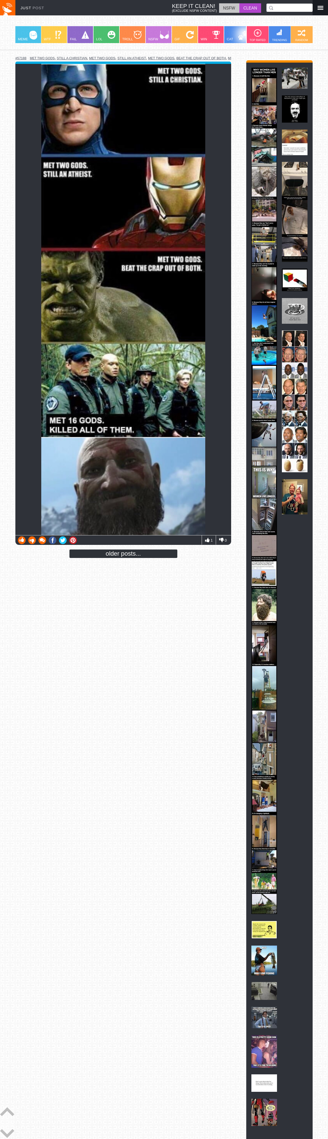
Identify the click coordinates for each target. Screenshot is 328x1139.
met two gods (42, 58)
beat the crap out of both (201, 58)
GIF (184, 36)
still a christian (72, 58)
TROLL (131, 36)
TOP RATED (258, 35)
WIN (210, 36)
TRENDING (279, 35)
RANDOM (301, 35)
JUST (32, 8)
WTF (52, 36)
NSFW (158, 36)
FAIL (79, 36)
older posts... (123, 553)
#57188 (20, 58)
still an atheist (131, 58)
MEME (27, 36)
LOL (105, 36)
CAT (237, 36)
